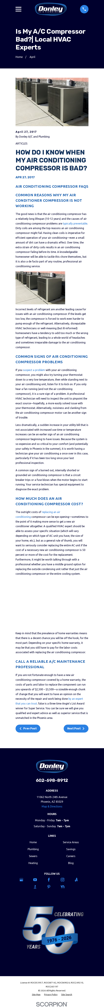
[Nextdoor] (66, 887)
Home (33, 842)
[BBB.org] (38, 887)
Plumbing (33, 849)
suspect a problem (34, 369)
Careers (70, 856)
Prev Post (28, 728)
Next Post (76, 728)
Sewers (33, 856)
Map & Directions (52, 806)
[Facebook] (52, 879)
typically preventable (75, 223)
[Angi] (79, 879)
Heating (33, 863)
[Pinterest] (52, 887)
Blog (71, 863)
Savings (71, 849)
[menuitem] (36, 995)
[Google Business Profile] (25, 879)
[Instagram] (66, 879)
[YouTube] (38, 879)
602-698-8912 (52, 780)
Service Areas (71, 842)
